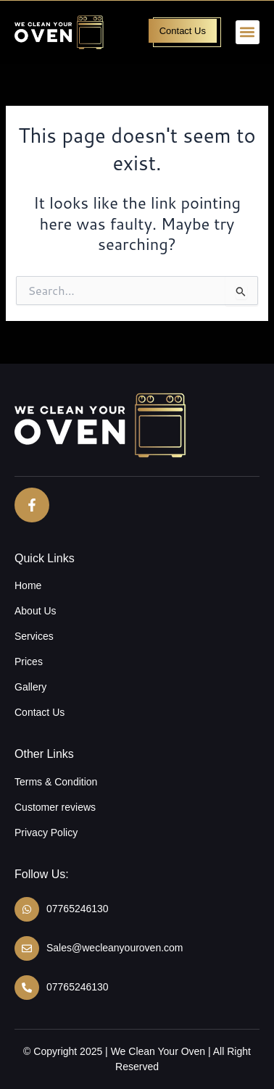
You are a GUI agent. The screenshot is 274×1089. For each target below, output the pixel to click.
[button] (248, 32)
